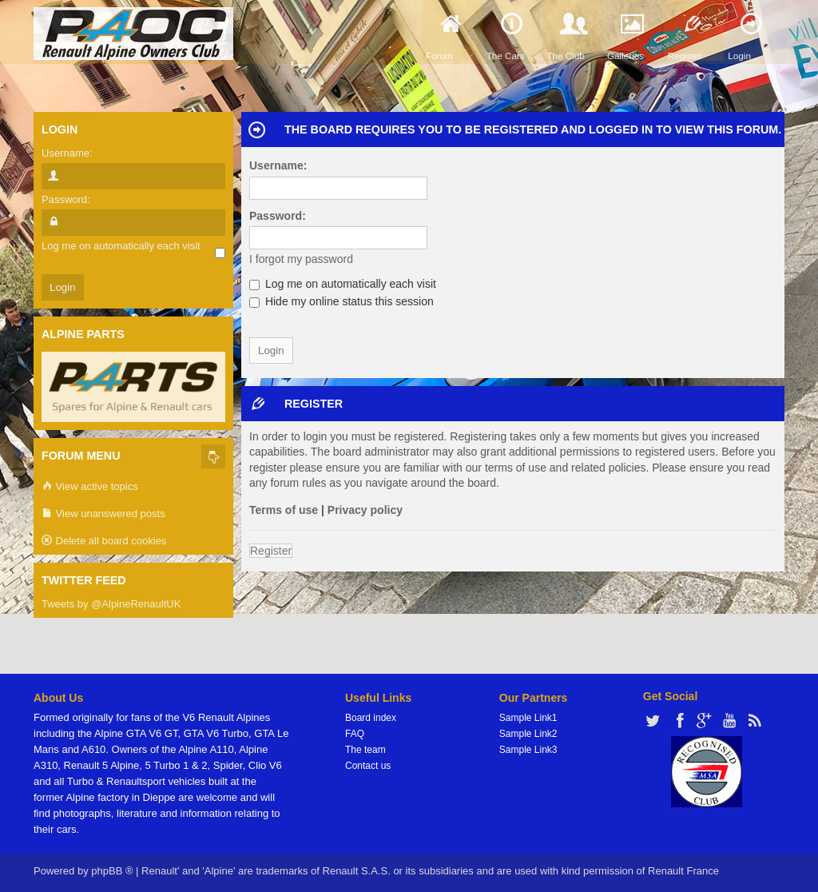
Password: (277, 215)
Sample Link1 (528, 717)
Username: (278, 165)
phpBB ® (112, 871)
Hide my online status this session (341, 301)
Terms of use (283, 510)
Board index (370, 717)
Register (271, 550)
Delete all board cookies (104, 541)
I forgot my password (301, 259)
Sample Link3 (528, 749)
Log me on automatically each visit (342, 283)
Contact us (368, 765)
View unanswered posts (103, 514)
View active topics (90, 487)
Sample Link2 (528, 733)
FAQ (354, 733)
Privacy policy (365, 510)
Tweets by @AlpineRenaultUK (111, 604)
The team (365, 749)
